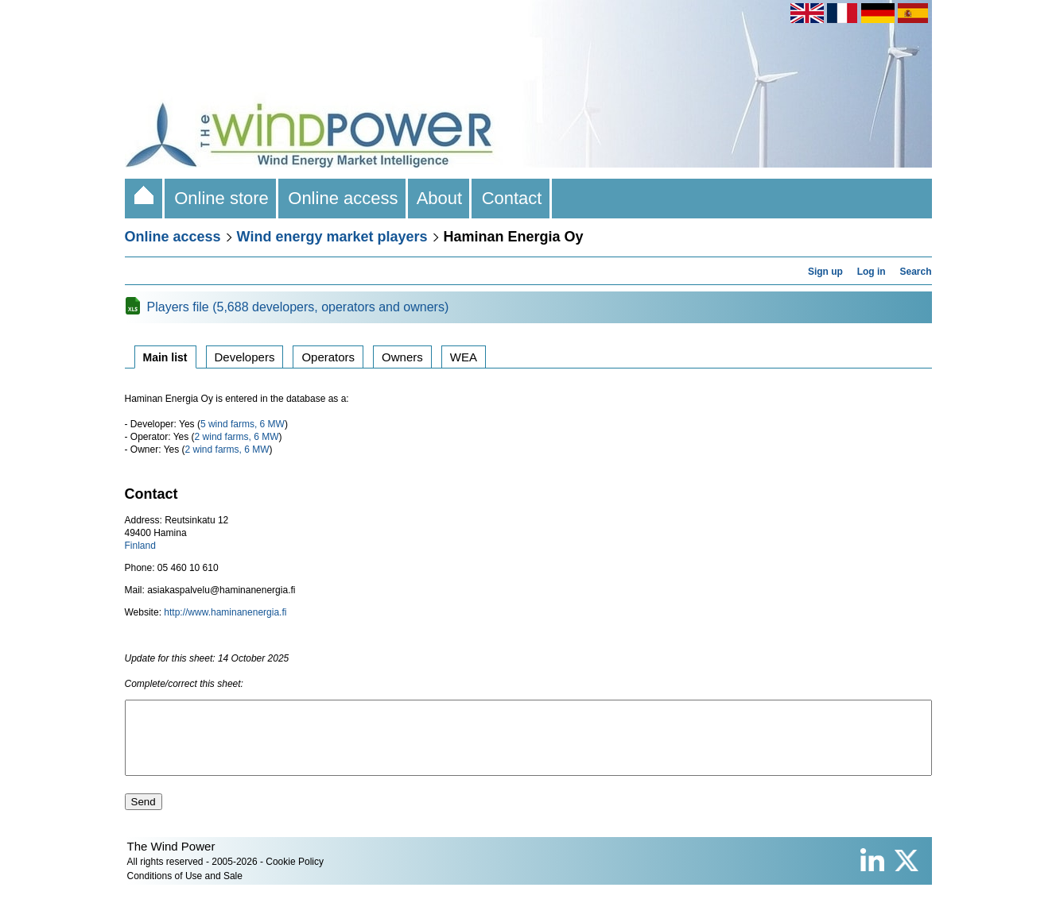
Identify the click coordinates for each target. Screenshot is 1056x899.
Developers (245, 357)
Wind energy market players (332, 237)
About (440, 198)
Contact (511, 198)
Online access (343, 198)
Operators (328, 357)
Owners (402, 357)
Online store (221, 198)
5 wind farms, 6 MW (242, 424)
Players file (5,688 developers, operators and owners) (298, 307)
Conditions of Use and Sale (185, 890)
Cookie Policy (295, 876)
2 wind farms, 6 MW (237, 436)
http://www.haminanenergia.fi (225, 612)
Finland (140, 545)
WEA (463, 357)
